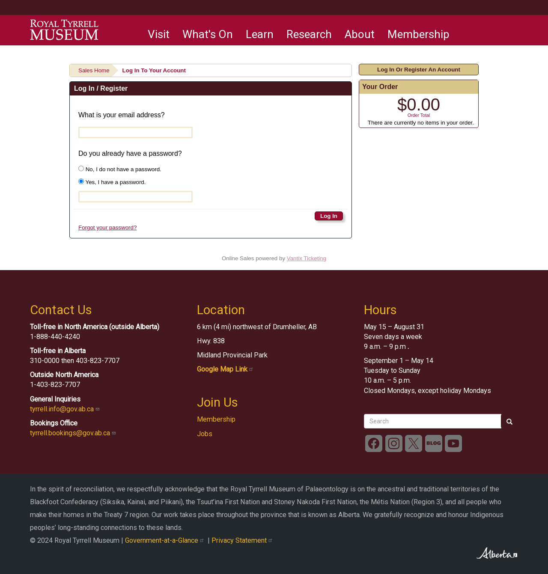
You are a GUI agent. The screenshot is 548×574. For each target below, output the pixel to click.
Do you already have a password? (130, 153)
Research (309, 34)
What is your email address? (121, 115)
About (360, 34)
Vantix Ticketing (306, 258)
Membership (418, 34)
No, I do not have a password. (119, 169)
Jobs (204, 434)
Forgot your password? (107, 227)
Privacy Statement (242, 540)
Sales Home (94, 70)
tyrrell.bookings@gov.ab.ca (74, 433)
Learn (260, 34)
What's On (207, 34)
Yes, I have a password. (112, 181)
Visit (159, 34)
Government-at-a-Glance (166, 540)
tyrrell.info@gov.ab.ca (65, 409)
